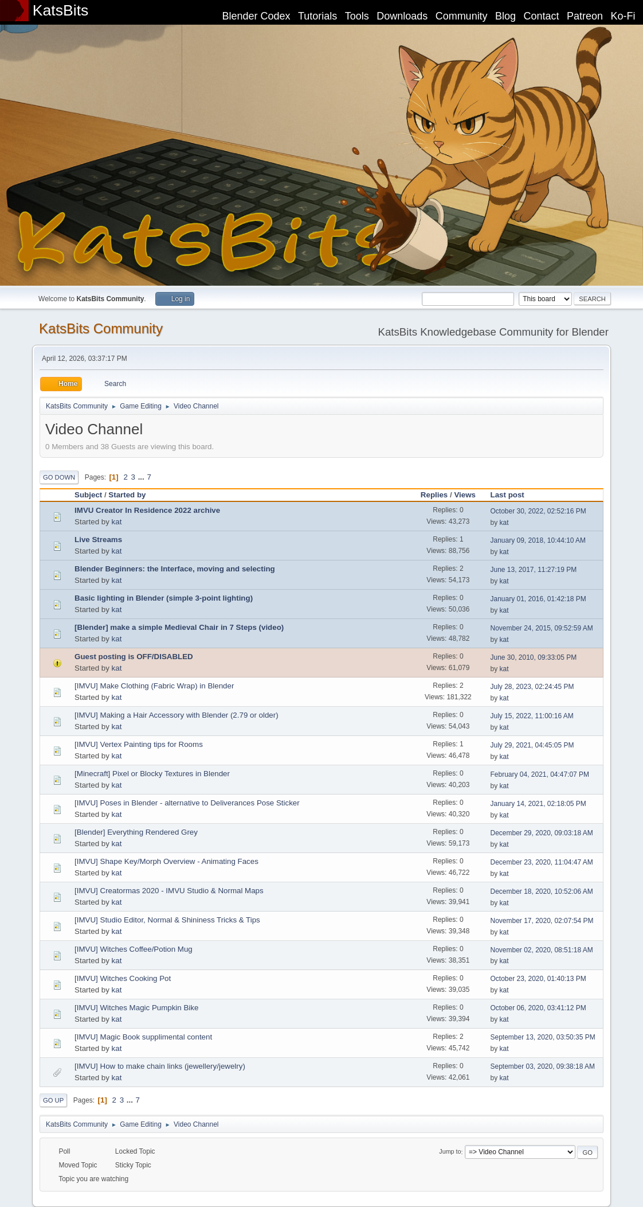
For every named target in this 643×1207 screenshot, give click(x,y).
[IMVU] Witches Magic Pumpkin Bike (136, 1007)
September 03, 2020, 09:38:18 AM (543, 1066)
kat (117, 521)
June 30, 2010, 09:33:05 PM (534, 657)
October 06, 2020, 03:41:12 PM (538, 1008)
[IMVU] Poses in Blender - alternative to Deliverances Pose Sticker (187, 803)
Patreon (585, 16)
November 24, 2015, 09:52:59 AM (542, 628)
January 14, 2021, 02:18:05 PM (538, 804)
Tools (357, 16)
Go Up (53, 1100)
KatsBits (61, 10)
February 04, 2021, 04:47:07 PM (540, 774)
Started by (127, 494)
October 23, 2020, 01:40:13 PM (538, 979)
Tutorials (317, 16)
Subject (88, 494)
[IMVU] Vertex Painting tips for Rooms (139, 744)
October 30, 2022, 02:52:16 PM (538, 511)
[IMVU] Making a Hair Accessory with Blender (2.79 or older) (177, 715)
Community (462, 16)
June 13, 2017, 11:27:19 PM (534, 570)
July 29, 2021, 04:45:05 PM (532, 745)
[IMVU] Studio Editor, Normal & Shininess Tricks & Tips (167, 920)
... (142, 477)
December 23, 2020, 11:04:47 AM (542, 862)
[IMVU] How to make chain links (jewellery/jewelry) (160, 1066)
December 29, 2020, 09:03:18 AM (542, 833)
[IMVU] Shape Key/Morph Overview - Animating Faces (166, 861)
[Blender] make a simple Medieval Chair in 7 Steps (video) (179, 627)
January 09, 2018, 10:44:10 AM (538, 540)
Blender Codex (256, 16)
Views (465, 494)
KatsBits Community (101, 328)
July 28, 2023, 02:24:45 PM (532, 687)
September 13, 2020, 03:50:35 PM (543, 1037)
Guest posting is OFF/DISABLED (134, 656)
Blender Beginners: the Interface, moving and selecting (175, 568)
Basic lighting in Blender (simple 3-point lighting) (164, 598)
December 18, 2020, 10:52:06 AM (542, 891)
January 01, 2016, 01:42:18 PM (538, 599)
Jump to (450, 1151)
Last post (513, 494)
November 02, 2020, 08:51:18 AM (542, 950)
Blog (505, 16)
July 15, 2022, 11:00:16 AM (532, 716)
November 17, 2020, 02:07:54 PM (542, 921)
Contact (541, 16)
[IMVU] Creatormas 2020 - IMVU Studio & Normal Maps (169, 890)
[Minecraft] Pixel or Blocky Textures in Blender (152, 773)
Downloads (402, 16)
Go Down (59, 477)
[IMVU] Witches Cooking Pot (123, 978)
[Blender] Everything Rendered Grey (136, 832)
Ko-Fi (623, 16)
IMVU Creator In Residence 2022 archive (147, 510)
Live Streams (98, 539)
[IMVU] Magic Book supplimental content (143, 1037)
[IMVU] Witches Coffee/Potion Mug (134, 949)
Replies (434, 494)
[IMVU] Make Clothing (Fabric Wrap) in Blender (154, 686)
